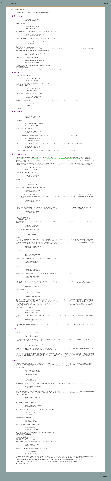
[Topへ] (106, 476)
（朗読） (106, 3)
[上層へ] (102, 476)
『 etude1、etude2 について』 (8, 3)
